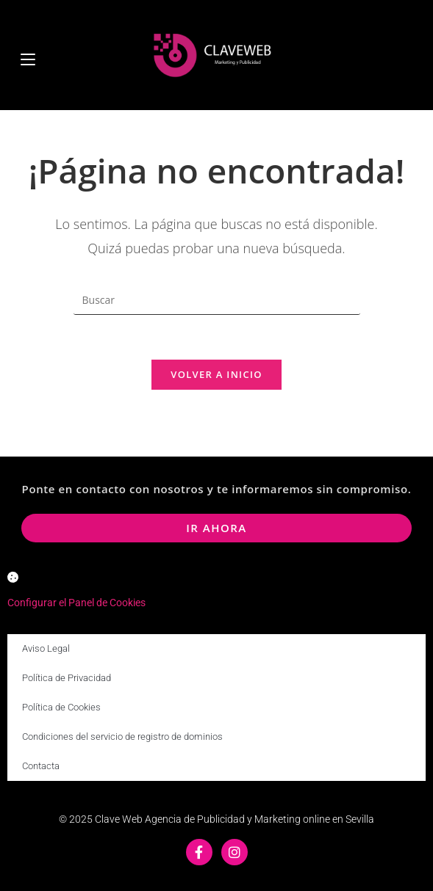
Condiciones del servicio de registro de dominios (122, 736)
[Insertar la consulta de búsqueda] (217, 300)
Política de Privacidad (66, 677)
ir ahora (216, 527)
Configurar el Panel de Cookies (76, 602)
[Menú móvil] (28, 54)
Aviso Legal (46, 648)
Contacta (41, 765)
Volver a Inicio (216, 374)
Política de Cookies (61, 707)
